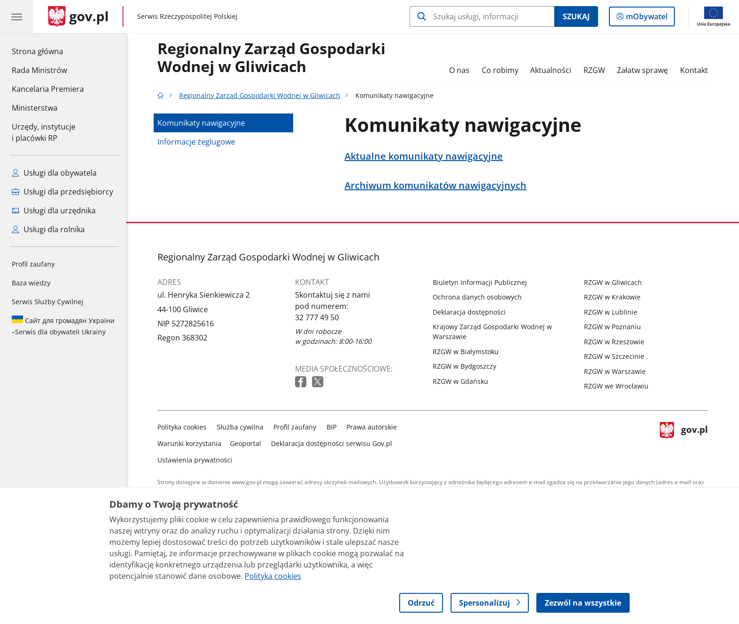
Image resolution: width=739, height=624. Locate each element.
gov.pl (684, 441)
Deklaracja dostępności (469, 312)
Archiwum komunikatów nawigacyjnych (435, 185)
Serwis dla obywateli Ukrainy (63, 326)
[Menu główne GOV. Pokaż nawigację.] (16, 16)
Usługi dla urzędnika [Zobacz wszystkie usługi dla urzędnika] (54, 210)
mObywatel (645, 18)
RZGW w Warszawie (615, 371)
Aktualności (550, 70)
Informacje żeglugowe (196, 142)
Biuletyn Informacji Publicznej (480, 282)
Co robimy (500, 70)
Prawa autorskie (371, 426)
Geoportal (245, 443)
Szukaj (576, 16)
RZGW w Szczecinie (614, 356)
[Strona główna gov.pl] (78, 16)
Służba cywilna (240, 426)
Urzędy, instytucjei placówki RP (43, 132)
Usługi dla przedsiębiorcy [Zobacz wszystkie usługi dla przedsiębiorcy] (62, 191)
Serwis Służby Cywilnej (47, 301)
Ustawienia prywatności (194, 459)
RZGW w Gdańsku (460, 381)
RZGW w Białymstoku (466, 351)
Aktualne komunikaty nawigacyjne (424, 156)
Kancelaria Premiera (48, 89)
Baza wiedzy (31, 282)
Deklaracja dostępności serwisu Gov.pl (331, 443)
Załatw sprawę (642, 70)
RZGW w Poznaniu (612, 326)
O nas (459, 70)
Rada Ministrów (39, 70)
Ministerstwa (34, 108)
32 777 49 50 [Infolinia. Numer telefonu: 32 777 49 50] (317, 317)
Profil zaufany (33, 263)
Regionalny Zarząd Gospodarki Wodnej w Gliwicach (271, 58)
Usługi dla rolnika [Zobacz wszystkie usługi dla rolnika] (48, 229)
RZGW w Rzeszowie (614, 341)
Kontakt (694, 70)
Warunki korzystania (189, 443)
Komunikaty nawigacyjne (201, 123)
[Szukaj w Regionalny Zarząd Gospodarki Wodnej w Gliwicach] (482, 16)
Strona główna (48, 51)
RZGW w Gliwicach (613, 282)
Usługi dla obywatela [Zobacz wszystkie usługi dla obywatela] (54, 173)
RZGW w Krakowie (612, 296)
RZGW (594, 70)
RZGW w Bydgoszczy (464, 366)
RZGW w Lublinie (610, 312)
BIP (332, 426)
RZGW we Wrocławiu (616, 385)
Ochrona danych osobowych (477, 296)
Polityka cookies (181, 426)
